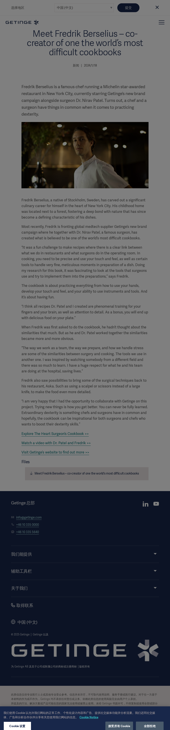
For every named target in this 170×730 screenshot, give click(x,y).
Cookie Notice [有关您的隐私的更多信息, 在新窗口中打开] (88, 720)
